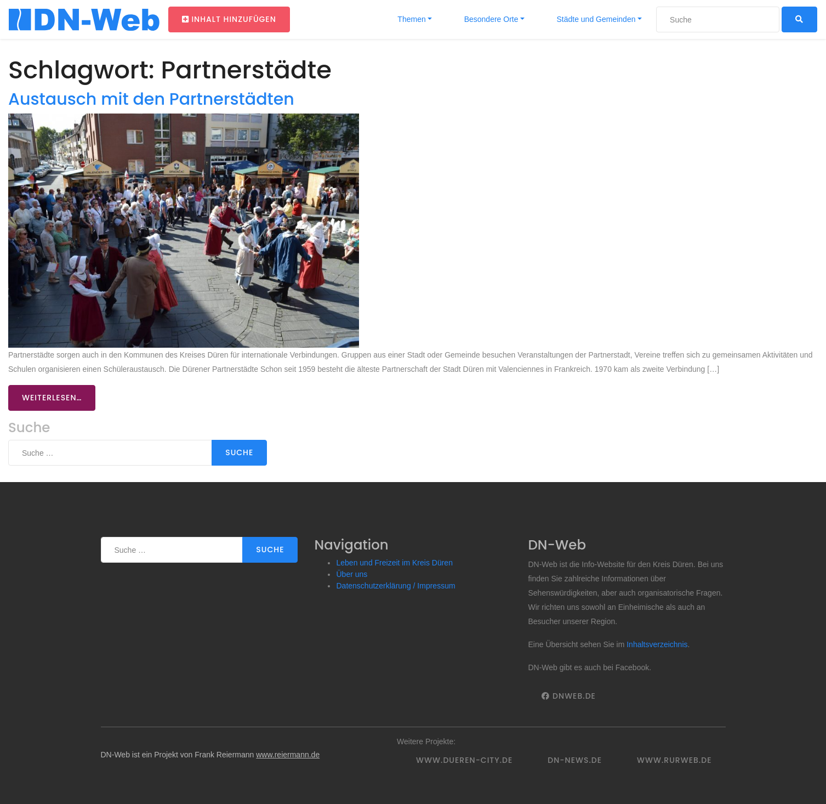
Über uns (351, 574)
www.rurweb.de (674, 760)
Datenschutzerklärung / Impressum (395, 585)
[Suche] (717, 19)
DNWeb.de (568, 695)
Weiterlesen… (52, 397)
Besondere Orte (490, 19)
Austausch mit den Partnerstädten (151, 99)
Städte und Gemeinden (595, 19)
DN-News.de (575, 760)
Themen (411, 19)
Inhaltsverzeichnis (656, 644)
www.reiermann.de (288, 754)
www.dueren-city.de (464, 760)
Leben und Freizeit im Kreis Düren (394, 562)
